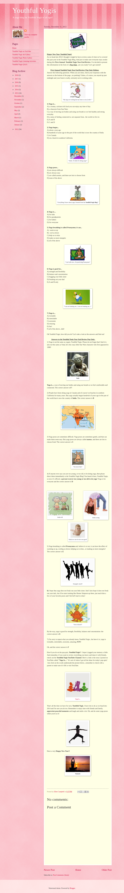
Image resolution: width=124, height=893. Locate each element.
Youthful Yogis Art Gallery (21, 55)
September (18, 107)
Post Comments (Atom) (61, 875)
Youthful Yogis (34, 10)
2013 (17, 93)
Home (78, 870)
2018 (17, 75)
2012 (17, 129)
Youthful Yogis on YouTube (21, 51)
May (16, 110)
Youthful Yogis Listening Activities (24, 61)
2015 (17, 86)
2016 (17, 82)
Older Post (107, 870)
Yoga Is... (77, 699)
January (17, 125)
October (17, 103)
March (16, 118)
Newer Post (49, 870)
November (18, 100)
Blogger (72, 888)
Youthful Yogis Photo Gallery (22, 58)
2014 (17, 90)
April (16, 114)
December (18, 96)
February (17, 121)
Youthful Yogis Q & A (19, 64)
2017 (17, 79)
